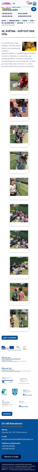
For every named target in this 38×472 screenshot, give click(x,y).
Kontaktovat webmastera (21, 466)
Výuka (24, 20)
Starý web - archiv (13, 468)
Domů (4, 20)
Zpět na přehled (9, 338)
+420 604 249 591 (8, 448)
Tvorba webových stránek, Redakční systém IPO (22, 469)
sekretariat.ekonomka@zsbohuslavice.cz (17, 439)
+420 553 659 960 (8, 446)
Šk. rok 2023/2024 (8, 23)
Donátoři (7, 414)
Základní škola (14, 20)
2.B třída (20, 23)
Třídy (32, 20)
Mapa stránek (22, 468)
